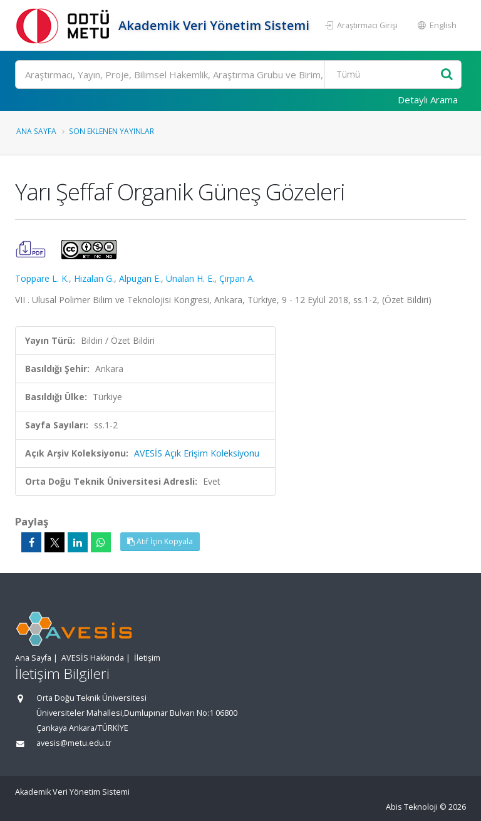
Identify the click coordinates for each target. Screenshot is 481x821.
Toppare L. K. (42, 278)
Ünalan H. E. (190, 278)
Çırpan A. (237, 278)
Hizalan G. (94, 278)
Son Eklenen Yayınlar (111, 131)
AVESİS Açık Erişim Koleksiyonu (196, 453)
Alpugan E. (140, 278)
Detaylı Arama (428, 99)
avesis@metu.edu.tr (73, 743)
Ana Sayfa (36, 131)
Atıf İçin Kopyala (160, 541)
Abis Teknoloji (412, 807)
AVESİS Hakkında (92, 658)
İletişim (147, 658)
